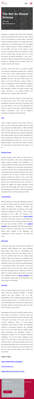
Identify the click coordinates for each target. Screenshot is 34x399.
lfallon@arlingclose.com (9, 23)
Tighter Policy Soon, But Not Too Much (12, 371)
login (26, 3)
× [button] (23, 380)
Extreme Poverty (6, 152)
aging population (24, 275)
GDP (2, 118)
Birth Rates (4, 241)
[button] (13, 394)
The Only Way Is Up (7, 366)
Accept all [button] (7, 391)
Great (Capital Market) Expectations (12, 361)
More (7, 388)
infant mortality (28, 216)
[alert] (13, 388)
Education (4, 285)
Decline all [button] (18, 391)
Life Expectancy (6, 196)
